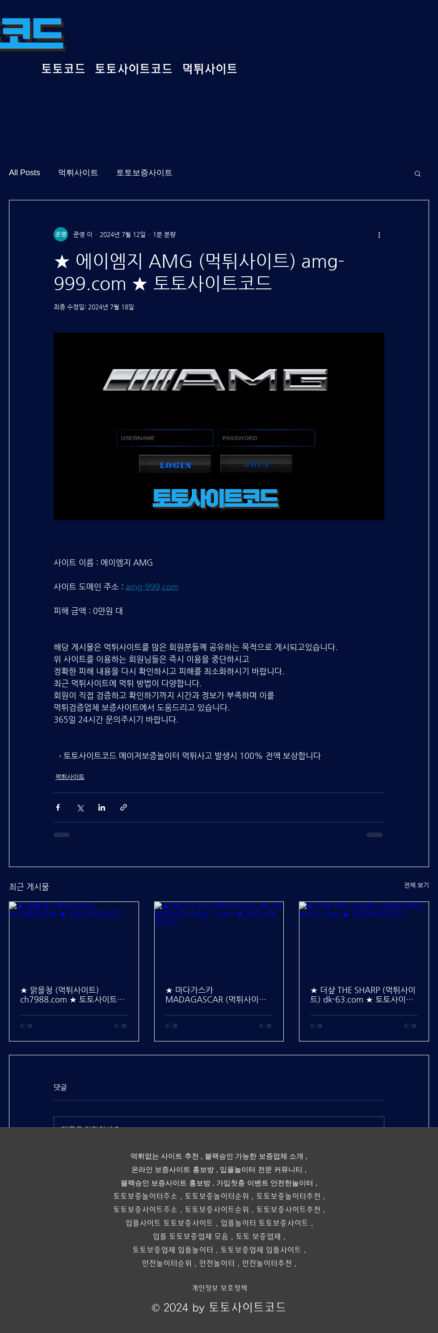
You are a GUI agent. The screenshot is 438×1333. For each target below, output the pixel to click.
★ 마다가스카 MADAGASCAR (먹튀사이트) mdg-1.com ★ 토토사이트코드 (217, 994)
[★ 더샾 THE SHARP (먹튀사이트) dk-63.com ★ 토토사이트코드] (364, 938)
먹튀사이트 (78, 172)
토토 (192, 1196)
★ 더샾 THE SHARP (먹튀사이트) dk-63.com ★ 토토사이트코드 (363, 994)
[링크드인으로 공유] (101, 807)
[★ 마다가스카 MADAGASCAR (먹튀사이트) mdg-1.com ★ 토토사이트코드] (219, 938)
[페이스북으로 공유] (58, 807)
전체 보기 (416, 885)
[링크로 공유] (123, 807)
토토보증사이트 (144, 172)
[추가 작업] (379, 234)
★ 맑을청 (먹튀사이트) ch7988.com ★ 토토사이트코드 (72, 994)
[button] (417, 173)
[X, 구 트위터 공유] (80, 807)
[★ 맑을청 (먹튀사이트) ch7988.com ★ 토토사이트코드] (74, 938)
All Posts (24, 172)
